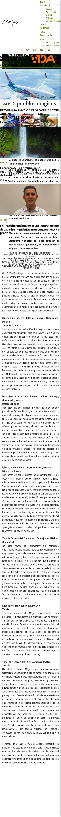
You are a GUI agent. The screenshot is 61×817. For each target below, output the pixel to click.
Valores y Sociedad (53, 21)
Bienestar (49, 15)
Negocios (44, 27)
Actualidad (45, 5)
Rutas (42, 31)
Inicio (42, 1)
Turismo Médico (52, 45)
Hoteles (43, 24)
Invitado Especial (52, 42)
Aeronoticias (51, 12)
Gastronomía (46, 35)
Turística (49, 9)
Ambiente (49, 18)
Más (42, 39)
